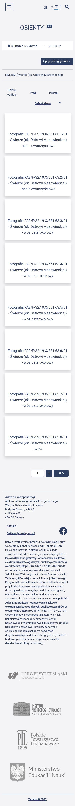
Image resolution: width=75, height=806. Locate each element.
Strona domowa (23, 45)
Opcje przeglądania (55, 61)
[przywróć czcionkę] (56, 7)
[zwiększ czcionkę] (60, 7)
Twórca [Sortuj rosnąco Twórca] (56, 92)
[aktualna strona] (37, 473)
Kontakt (11, 525)
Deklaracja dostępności (21, 533)
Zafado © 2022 (37, 799)
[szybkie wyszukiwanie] (67, 7)
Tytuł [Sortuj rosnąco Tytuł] (36, 92)
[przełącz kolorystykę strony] (46, 7)
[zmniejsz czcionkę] (52, 7)
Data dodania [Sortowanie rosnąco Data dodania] (46, 102)
